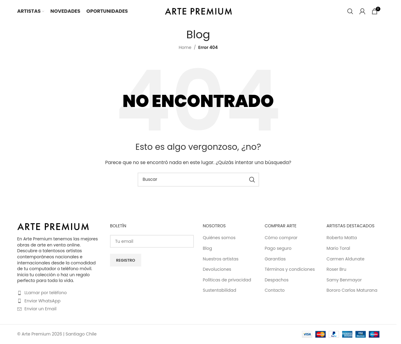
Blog (207, 248)
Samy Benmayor (344, 279)
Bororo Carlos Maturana (352, 290)
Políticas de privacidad (227, 279)
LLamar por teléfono (46, 292)
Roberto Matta (342, 237)
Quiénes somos (219, 237)
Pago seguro (278, 248)
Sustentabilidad (219, 290)
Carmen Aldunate (346, 258)
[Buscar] (350, 11)
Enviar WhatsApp (43, 300)
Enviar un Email (41, 308)
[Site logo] (198, 11)
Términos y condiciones (290, 269)
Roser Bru (336, 269)
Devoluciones (217, 269)
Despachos (277, 279)
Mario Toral (338, 248)
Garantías (275, 258)
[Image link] (53, 226)
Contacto (275, 290)
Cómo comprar (281, 237)
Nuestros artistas (221, 258)
